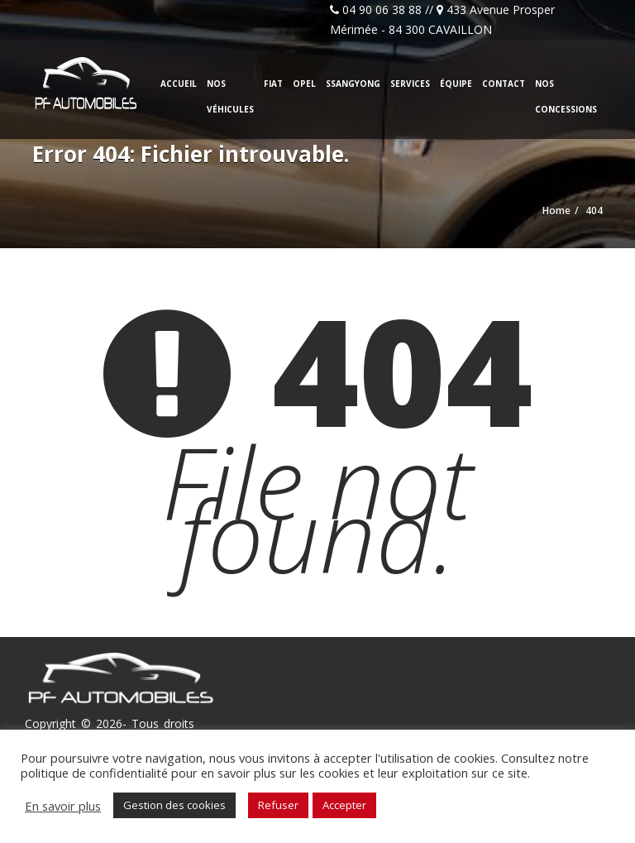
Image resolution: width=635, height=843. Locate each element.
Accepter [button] (344, 804)
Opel (304, 83)
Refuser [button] (278, 804)
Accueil (178, 83)
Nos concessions (566, 96)
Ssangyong (353, 83)
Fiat (273, 83)
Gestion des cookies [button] (174, 804)
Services (410, 83)
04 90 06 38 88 (382, 9)
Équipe (456, 83)
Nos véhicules (230, 96)
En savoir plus (63, 805)
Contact (503, 83)
